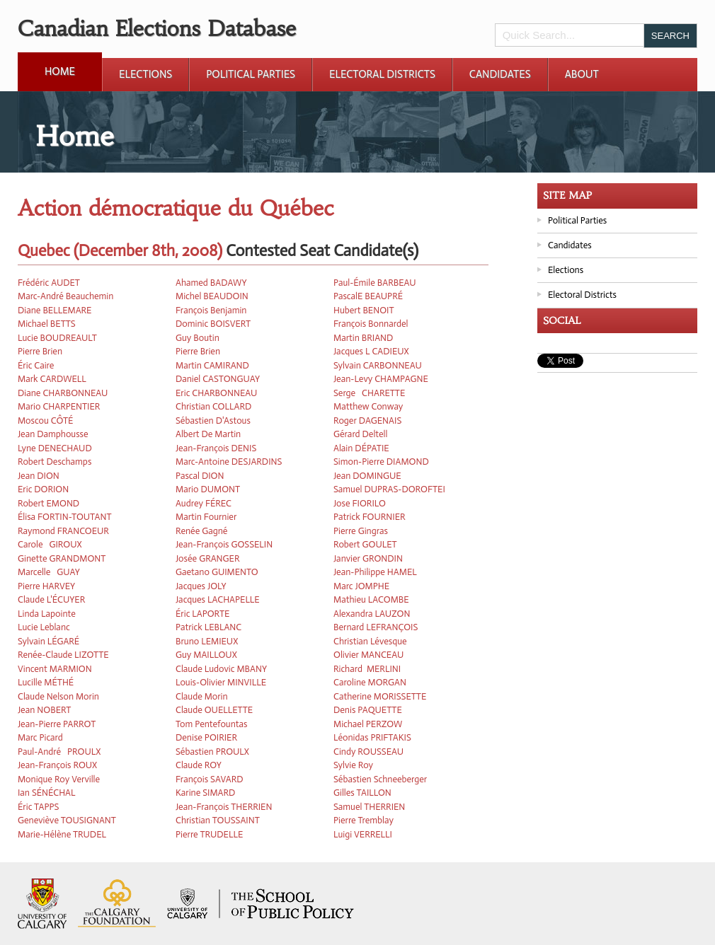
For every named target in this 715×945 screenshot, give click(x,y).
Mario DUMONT (208, 489)
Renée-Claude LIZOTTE (63, 654)
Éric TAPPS (38, 806)
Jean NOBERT (44, 710)
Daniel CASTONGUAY (218, 378)
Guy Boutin (197, 337)
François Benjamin (211, 310)
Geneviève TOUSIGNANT (67, 820)
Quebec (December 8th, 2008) (120, 250)
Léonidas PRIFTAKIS (372, 737)
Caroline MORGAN (369, 682)
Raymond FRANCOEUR (63, 531)
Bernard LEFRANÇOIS (375, 627)
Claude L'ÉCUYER (51, 599)
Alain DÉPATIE (361, 448)
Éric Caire (36, 365)
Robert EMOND (48, 503)
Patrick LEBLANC (208, 627)
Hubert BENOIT (363, 310)
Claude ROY (199, 765)
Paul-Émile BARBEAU (374, 282)
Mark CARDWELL (52, 378)
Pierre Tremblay (363, 820)
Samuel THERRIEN (369, 806)
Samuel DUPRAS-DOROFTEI (389, 489)
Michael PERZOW (367, 724)
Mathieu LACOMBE (371, 599)
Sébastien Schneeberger (380, 779)
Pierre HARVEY (46, 586)
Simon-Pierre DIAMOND (381, 461)
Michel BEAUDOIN (212, 296)
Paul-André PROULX (59, 751)
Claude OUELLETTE (214, 710)
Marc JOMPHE (361, 586)
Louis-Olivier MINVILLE (221, 682)
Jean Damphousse (53, 434)
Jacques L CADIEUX (371, 351)
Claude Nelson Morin (58, 696)
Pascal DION (200, 475)
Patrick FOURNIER (369, 516)
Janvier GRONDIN (368, 558)
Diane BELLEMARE (54, 310)
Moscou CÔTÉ (45, 420)
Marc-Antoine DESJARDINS (229, 461)
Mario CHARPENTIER (59, 406)
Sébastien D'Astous (213, 420)
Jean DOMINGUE (367, 475)
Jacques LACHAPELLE (218, 599)
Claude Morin (202, 696)
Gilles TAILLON (362, 792)
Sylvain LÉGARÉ (48, 641)
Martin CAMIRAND (212, 365)
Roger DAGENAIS (367, 420)
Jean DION (38, 475)
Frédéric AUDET (49, 282)
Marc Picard (40, 737)
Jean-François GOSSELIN (224, 544)
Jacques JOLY (201, 586)
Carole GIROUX (50, 544)
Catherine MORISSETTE (379, 696)
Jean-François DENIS (216, 448)
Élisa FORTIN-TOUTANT (65, 516)
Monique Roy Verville (59, 779)
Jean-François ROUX (57, 765)
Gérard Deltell (360, 434)
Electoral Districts (382, 74)
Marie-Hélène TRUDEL (62, 834)
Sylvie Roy (353, 765)
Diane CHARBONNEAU (63, 393)
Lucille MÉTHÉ (46, 682)
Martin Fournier (206, 516)
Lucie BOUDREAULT (57, 337)
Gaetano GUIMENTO (217, 572)
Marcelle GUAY (49, 572)
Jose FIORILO (359, 503)
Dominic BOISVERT (213, 323)
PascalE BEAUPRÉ (368, 296)
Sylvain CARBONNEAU (377, 365)
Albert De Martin (208, 434)
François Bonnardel (370, 323)
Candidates (500, 74)
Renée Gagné (201, 531)
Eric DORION (43, 489)
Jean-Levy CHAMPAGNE (380, 378)
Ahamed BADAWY (211, 282)
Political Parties (250, 74)
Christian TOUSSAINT (218, 820)
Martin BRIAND (363, 337)
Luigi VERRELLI (362, 834)
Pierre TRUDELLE (209, 834)
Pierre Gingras (360, 531)
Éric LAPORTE (202, 613)
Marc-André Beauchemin (65, 296)
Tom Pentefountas (211, 724)
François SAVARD (210, 779)
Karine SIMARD (205, 792)
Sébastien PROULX (212, 751)
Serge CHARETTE (369, 393)
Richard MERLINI (367, 668)
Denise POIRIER (206, 737)
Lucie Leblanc (44, 627)
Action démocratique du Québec (176, 208)
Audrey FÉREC (203, 503)
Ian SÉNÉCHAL (47, 792)
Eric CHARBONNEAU (216, 393)
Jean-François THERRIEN (224, 806)
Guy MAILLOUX (206, 654)
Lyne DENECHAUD (55, 448)
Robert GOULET (365, 544)
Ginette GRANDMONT (61, 558)
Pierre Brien (40, 351)
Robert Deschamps (54, 461)
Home (60, 71)
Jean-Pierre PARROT (57, 724)
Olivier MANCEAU (368, 654)
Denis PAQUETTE (367, 710)
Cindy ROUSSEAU (368, 751)
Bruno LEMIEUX (207, 641)
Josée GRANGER (207, 558)
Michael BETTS (47, 323)
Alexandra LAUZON (371, 613)
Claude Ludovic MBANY (221, 668)
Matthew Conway (368, 406)
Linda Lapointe (47, 613)
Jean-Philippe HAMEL (375, 572)
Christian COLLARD (213, 406)
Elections (145, 74)
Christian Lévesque (370, 641)
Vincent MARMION (55, 668)
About (582, 74)
